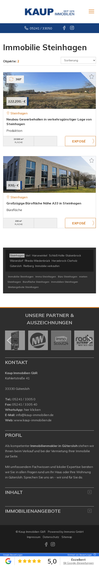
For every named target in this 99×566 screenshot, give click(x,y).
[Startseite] (49, 11)
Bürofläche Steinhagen (36, 281)
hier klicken (32, 410)
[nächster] (89, 340)
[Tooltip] (94, 555)
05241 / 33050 (41, 28)
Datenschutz (51, 537)
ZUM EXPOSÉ (80, 141)
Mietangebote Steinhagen (23, 287)
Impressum (33, 537)
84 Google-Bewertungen (78, 563)
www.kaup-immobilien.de (33, 420)
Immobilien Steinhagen (64, 281)
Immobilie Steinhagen (20, 276)
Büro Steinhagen (67, 276)
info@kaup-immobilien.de (35, 415)
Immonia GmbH (74, 532)
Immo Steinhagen (45, 276)
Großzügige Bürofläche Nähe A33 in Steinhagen (43, 203)
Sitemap (67, 537)
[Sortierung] (78, 60)
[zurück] (9, 340)
